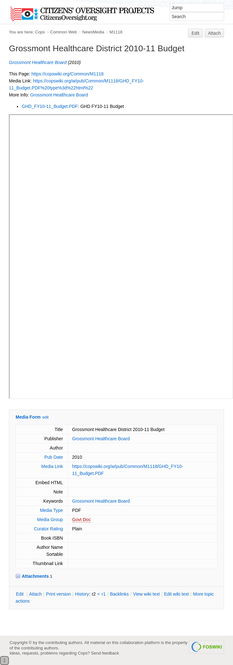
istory (82, 594)
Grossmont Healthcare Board (38, 62)
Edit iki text (176, 594)
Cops (40, 32)
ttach (35, 594)
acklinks (119, 594)
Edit (195, 33)
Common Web (63, 32)
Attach (214, 33)
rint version (58, 594)
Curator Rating (48, 528)
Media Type (51, 510)
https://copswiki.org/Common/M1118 (67, 73)
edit (45, 417)
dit (20, 594)
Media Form (28, 417)
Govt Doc (81, 519)
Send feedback (105, 653)
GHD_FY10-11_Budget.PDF (50, 106)
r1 (104, 594)
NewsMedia (93, 32)
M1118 (115, 32)
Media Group (50, 519)
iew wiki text (146, 594)
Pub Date (53, 457)
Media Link (52, 466)
